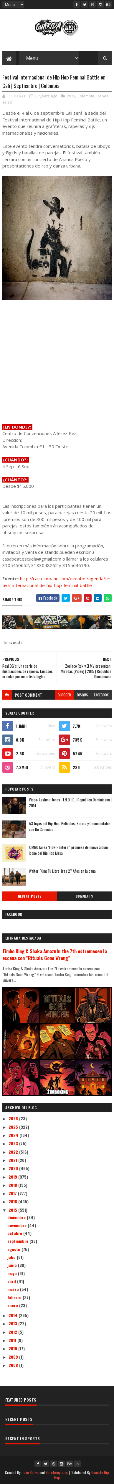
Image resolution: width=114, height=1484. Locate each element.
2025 (14, 1127)
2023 (14, 1143)
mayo (12, 1273)
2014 (14, 1315)
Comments (84, 896)
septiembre (18, 1241)
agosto (14, 1249)
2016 (13, 1201)
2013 (13, 1323)
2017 (13, 1193)
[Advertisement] (57, 362)
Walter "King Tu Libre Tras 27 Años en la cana (62, 871)
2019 (13, 1177)
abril (12, 1281)
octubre (15, 1233)
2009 (14, 1357)
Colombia (85, 96)
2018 (13, 1185)
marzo (13, 1289)
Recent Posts (30, 896)
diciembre (17, 1217)
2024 (14, 1135)
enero (13, 1305)
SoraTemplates (57, 1472)
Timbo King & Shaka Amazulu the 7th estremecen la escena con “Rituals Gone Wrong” (54, 954)
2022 (14, 1152)
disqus (82, 694)
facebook (101, 694)
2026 (14, 1118)
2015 (71, 96)
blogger (64, 694)
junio (12, 1265)
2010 (13, 1348)
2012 (13, 1332)
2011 (13, 1340)
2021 (13, 1160)
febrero (15, 1297)
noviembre (17, 1225)
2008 (14, 1365)
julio (12, 1257)
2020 (14, 1168)
